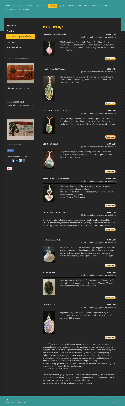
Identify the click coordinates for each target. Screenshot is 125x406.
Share (10, 150)
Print (9, 400)
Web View (115, 402)
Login (117, 400)
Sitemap (16, 400)
